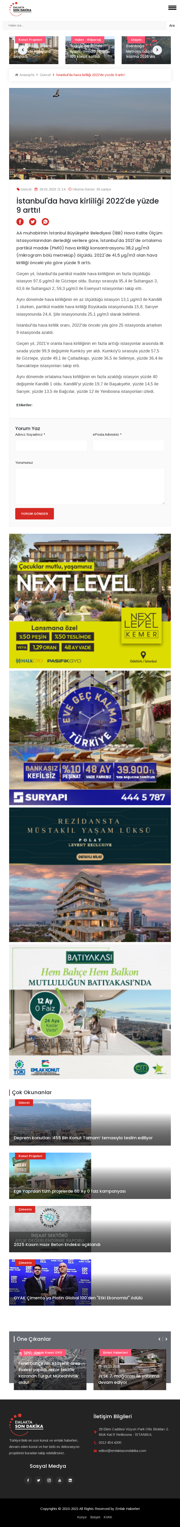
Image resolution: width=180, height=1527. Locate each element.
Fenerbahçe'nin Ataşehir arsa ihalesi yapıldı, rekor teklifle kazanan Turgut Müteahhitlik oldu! (49, 1372)
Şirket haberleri (115, 1352)
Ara (172, 25)
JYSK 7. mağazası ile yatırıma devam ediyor (128, 1379)
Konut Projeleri (30, 1156)
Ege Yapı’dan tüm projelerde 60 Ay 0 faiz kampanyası (70, 1191)
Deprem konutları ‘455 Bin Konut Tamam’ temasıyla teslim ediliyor (83, 1138)
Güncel (43, 75)
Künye (82, 1517)
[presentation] (160, 1339)
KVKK (108, 1517)
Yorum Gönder (34, 513)
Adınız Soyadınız (30, 434)
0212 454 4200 (110, 1442)
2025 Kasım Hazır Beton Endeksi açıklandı (57, 1244)
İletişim (95, 1517)
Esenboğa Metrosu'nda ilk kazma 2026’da (140, 51)
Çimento (25, 1209)
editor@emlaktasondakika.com (122, 1451)
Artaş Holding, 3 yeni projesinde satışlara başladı (32, 51)
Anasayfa (24, 75)
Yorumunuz (24, 462)
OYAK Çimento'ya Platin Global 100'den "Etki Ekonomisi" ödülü (78, 1298)
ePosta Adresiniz (107, 434)
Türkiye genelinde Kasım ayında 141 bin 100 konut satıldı (89, 51)
